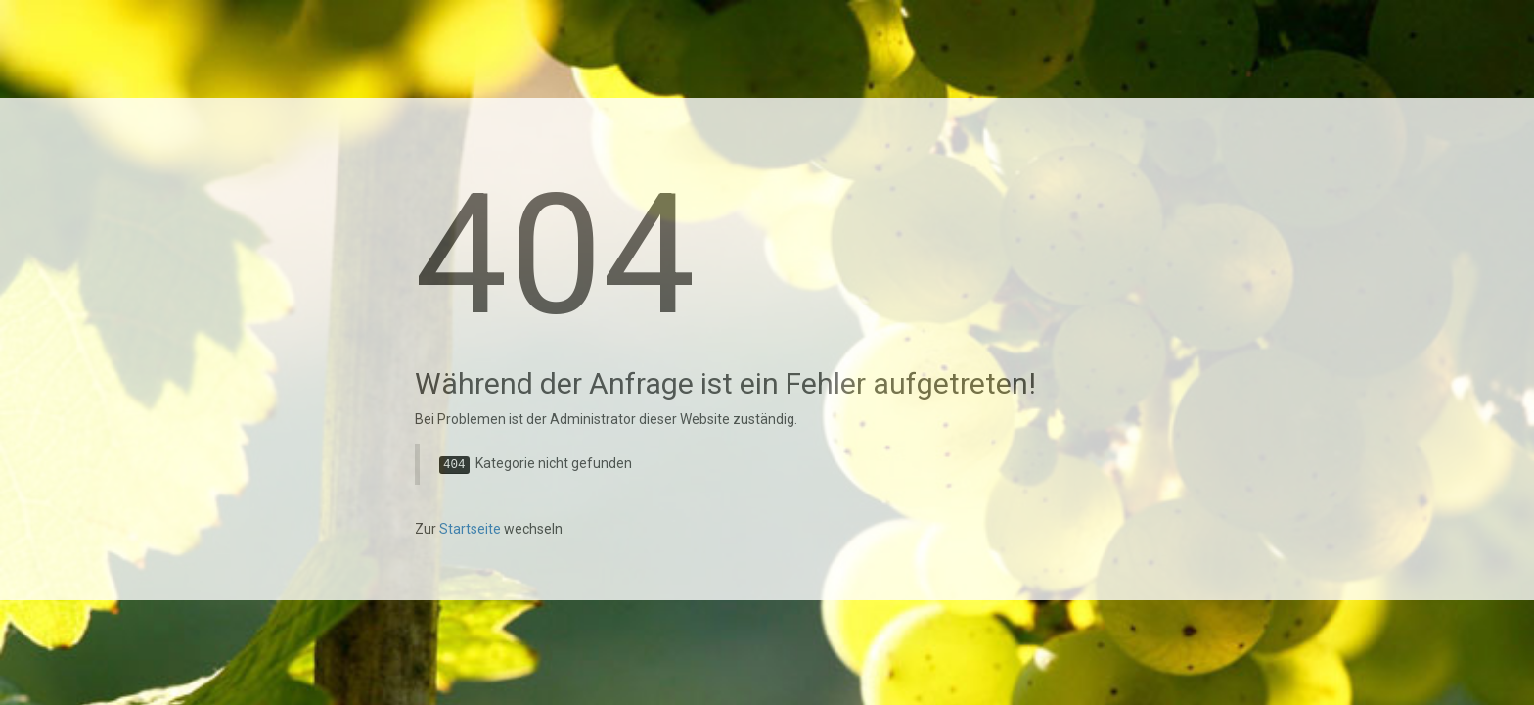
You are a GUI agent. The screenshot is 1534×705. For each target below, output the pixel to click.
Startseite (470, 529)
